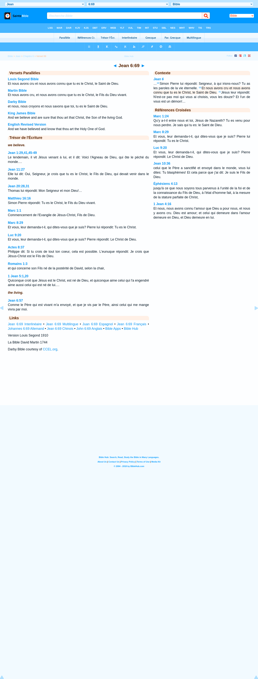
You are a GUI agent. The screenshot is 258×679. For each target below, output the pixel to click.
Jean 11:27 (16, 169)
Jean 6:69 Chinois (60, 329)
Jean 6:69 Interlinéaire (25, 324)
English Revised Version (27, 124)
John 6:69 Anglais (89, 329)
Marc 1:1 (14, 210)
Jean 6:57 (15, 300)
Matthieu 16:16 (19, 198)
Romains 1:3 (18, 264)
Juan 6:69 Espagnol (97, 324)
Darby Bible (17, 102)
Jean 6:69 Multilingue (62, 324)
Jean (18, 56)
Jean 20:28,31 (18, 186)
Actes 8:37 (16, 247)
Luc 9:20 (14, 235)
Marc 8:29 (15, 223)
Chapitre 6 (28, 56)
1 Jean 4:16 (162, 204)
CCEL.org (50, 349)
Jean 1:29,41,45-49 (22, 153)
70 (219, 92)
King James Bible (21, 113)
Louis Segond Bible (23, 79)
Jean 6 (159, 79)
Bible (10, 56)
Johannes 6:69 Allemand (26, 329)
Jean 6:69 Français (131, 324)
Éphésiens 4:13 (165, 184)
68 (158, 83)
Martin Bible (17, 90)
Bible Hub (131, 329)
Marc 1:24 (161, 116)
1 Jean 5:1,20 (18, 276)
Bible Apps (113, 329)
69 (200, 87)
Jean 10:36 (162, 163)
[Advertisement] (129, 382)
